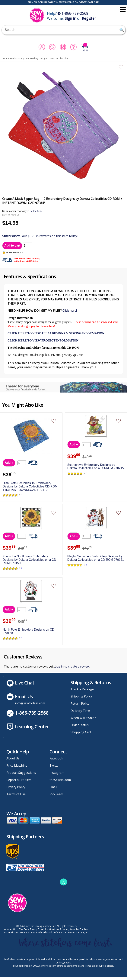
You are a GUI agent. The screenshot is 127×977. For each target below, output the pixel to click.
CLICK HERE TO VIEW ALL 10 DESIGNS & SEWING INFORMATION (56, 333)
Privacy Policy (15, 787)
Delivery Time (80, 711)
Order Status (80, 725)
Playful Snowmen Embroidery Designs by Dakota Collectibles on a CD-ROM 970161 (95, 558)
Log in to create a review (72, 666)
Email (53, 787)
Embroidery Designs (36, 58)
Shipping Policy (81, 696)
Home (6, 58)
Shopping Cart (81, 732)
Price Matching (16, 765)
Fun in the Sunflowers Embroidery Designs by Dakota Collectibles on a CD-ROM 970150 (30, 560)
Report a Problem (18, 780)
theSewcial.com (60, 780)
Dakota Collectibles (59, 58)
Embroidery (17, 58)
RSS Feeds (56, 794)
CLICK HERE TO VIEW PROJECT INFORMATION (43, 340)
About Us (13, 758)
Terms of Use (16, 794)
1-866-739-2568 (73, 13)
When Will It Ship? (83, 718)
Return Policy (80, 703)
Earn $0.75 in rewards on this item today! (40, 236)
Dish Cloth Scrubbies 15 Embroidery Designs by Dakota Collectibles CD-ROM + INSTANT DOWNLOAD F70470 (30, 486)
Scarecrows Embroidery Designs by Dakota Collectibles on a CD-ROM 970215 (95, 466)
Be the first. (36, 211)
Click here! (69, 311)
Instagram (56, 773)
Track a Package (82, 689)
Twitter (54, 765)
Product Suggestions (21, 773)
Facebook (56, 758)
